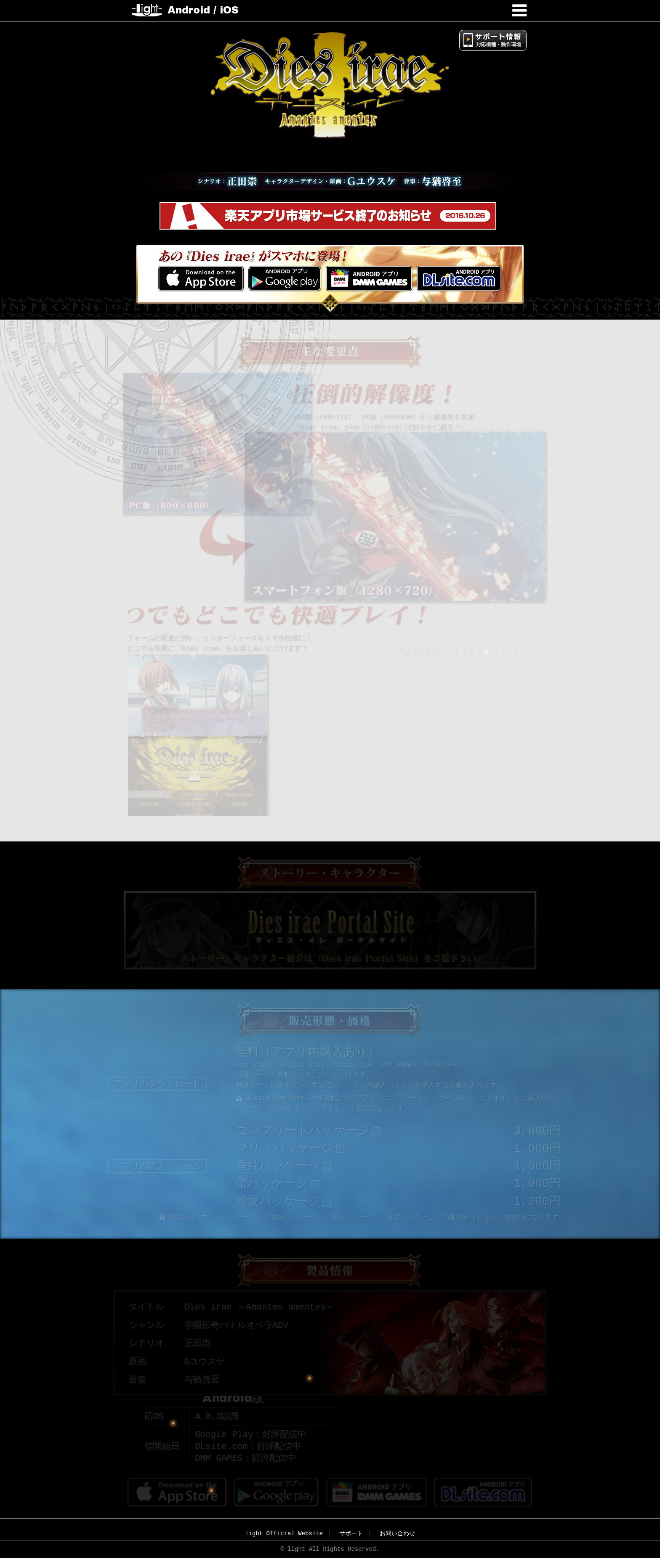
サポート (351, 1530)
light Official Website (284, 1530)
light (147, 10)
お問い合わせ (397, 1530)
